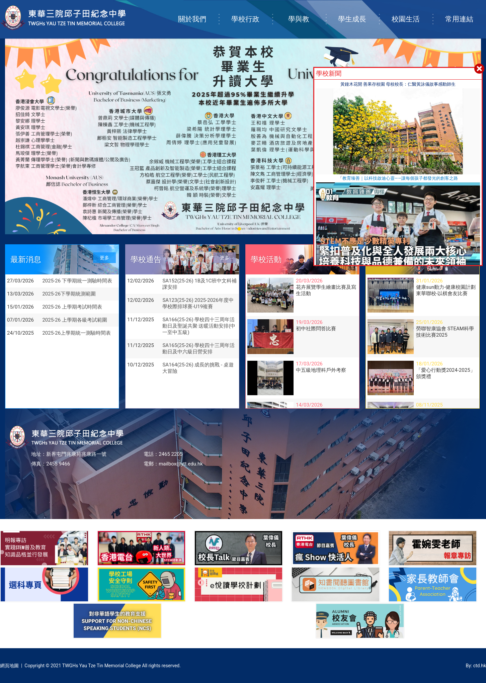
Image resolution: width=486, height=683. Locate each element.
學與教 (306, 12)
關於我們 (198, 12)
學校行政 (251, 12)
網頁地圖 (9, 665)
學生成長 (358, 12)
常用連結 (465, 12)
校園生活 (412, 12)
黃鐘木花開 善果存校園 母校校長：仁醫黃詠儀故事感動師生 (398, 84)
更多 (104, 257)
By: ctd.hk (476, 665)
